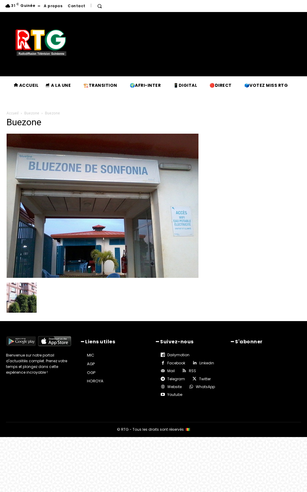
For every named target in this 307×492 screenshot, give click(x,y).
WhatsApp (205, 386)
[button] (100, 6)
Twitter (205, 378)
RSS (192, 370)
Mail (171, 370)
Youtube (174, 394)
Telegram (176, 378)
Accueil (13, 113)
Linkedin (206, 363)
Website (174, 386)
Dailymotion (178, 354)
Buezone (31, 113)
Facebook (176, 363)
